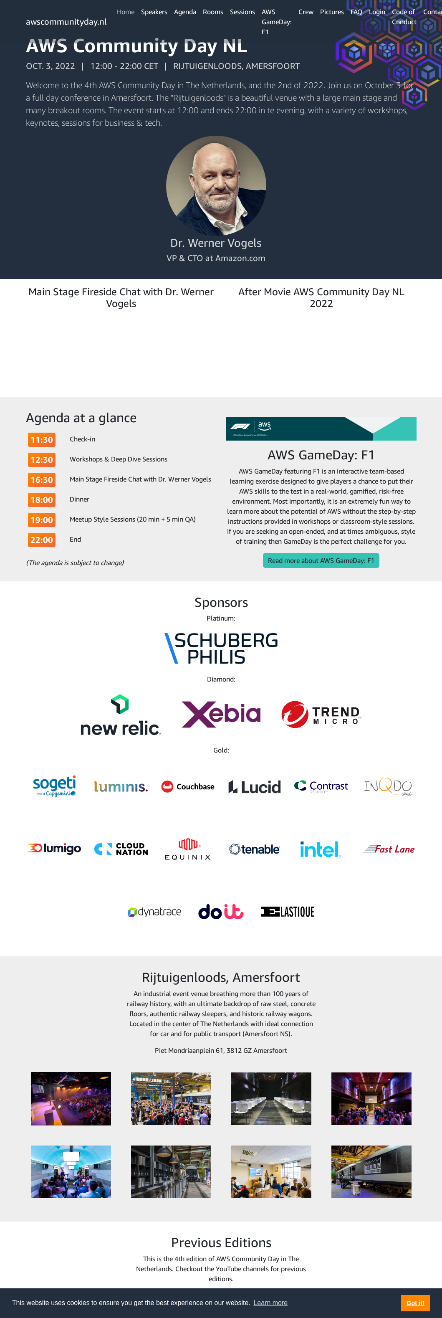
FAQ (356, 12)
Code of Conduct (404, 17)
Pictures (332, 12)
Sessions (242, 12)
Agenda (185, 12)
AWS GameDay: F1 (277, 22)
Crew (305, 12)
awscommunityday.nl (66, 21)
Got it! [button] (415, 1303)
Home (125, 12)
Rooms (213, 12)
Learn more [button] (270, 1302)
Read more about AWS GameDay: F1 (321, 560)
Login (377, 12)
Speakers (154, 12)
